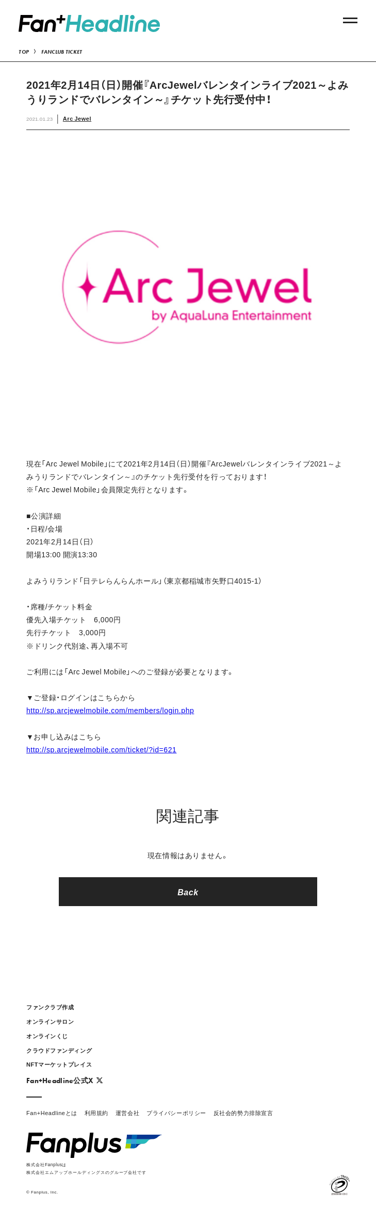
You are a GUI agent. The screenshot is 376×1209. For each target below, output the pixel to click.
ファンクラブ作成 (50, 1007)
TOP (24, 52)
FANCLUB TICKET (62, 52)
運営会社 (127, 1112)
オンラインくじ (47, 1035)
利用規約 (96, 1112)
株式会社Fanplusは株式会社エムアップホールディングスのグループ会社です (86, 1168)
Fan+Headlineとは (51, 1112)
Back (188, 891)
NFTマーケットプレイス (59, 1064)
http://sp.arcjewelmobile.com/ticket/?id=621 (101, 749)
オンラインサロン (50, 1021)
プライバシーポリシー (176, 1112)
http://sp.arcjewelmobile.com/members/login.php (110, 710)
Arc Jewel (77, 118)
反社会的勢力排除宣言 (243, 1112)
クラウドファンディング (59, 1050)
